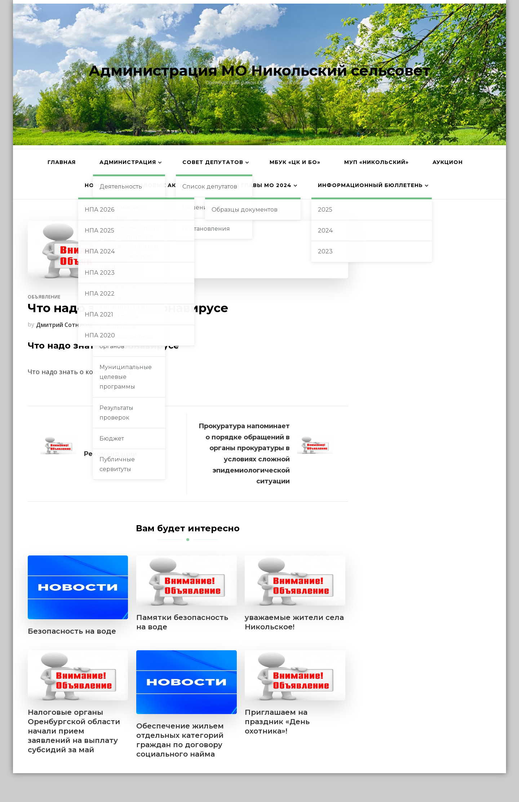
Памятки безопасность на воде (182, 622)
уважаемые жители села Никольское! (294, 622)
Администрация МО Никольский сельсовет (259, 70)
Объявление (44, 297)
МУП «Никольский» (376, 162)
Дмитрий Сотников (64, 325)
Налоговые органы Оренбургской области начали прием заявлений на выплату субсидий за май (74, 731)
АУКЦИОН (447, 162)
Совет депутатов (212, 162)
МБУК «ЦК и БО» (295, 162)
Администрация (127, 162)
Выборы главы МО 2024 (252, 185)
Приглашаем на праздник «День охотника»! (277, 721)
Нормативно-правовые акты (135, 185)
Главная (62, 162)
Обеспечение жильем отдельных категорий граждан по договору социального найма (180, 740)
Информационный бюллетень (370, 185)
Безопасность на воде (72, 631)
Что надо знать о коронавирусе (80, 371)
